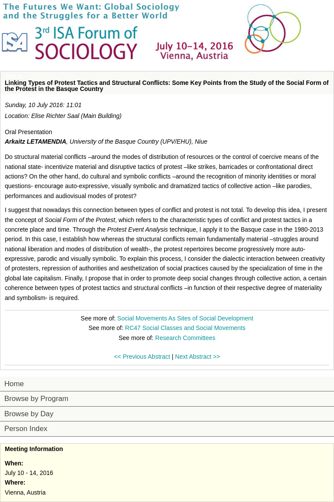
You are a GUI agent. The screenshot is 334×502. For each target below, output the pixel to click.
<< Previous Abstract (142, 356)
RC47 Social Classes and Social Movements (185, 327)
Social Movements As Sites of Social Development (185, 318)
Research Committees (185, 337)
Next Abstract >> (197, 356)
